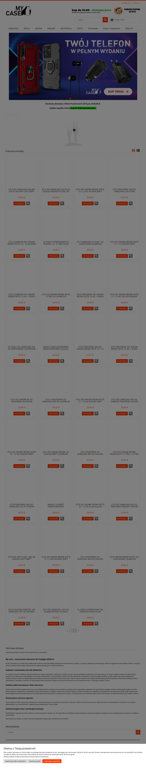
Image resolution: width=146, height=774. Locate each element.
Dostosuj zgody (34, 761)
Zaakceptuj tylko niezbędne (15, 761)
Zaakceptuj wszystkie (52, 761)
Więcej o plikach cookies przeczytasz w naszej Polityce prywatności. (26, 756)
